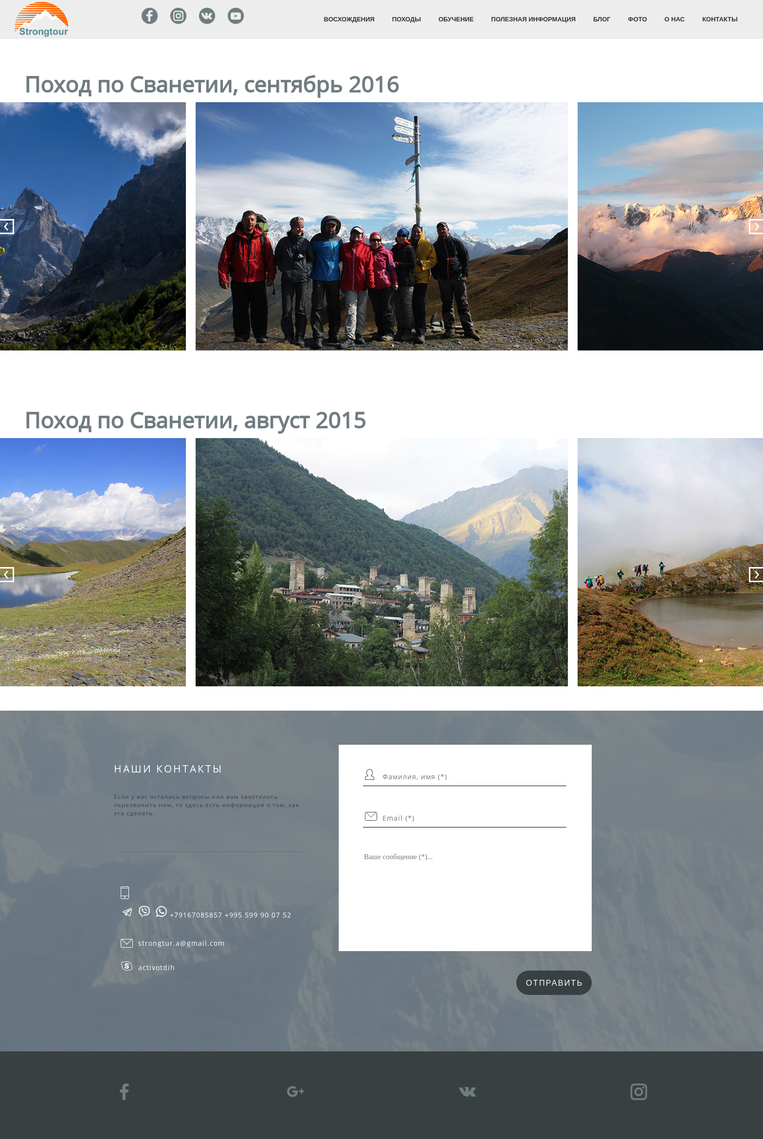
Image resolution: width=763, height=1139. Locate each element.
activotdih (156, 967)
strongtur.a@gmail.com (181, 943)
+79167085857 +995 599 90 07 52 (230, 915)
